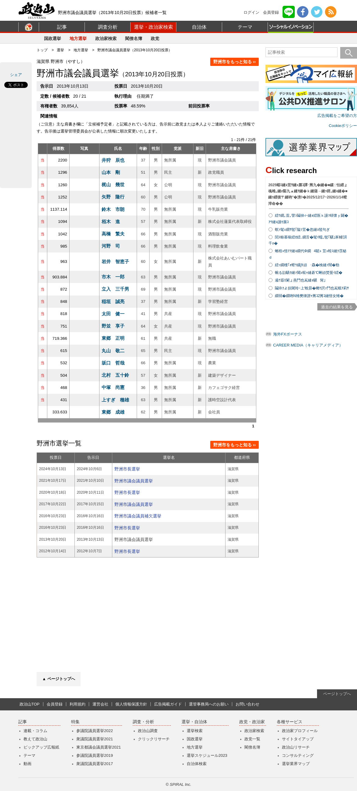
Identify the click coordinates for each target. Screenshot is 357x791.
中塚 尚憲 (113, 387)
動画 (27, 764)
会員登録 (271, 12)
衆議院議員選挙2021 (94, 739)
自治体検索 (197, 764)
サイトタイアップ (298, 739)
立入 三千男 (115, 289)
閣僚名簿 (133, 38)
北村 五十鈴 (115, 375)
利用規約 (77, 704)
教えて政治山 (35, 739)
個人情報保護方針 (131, 704)
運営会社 (100, 704)
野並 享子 (113, 325)
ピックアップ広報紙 (41, 747)
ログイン (251, 12)
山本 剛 (111, 172)
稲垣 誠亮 (113, 301)
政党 (155, 38)
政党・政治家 (252, 722)
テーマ (245, 27)
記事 (62, 27)
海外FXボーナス (287, 334)
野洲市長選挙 (127, 468)
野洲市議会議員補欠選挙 (137, 515)
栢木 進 (111, 221)
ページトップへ (337, 693)
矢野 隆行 (113, 196)
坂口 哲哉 (113, 362)
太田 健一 (113, 313)
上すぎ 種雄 (115, 399)
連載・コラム (35, 731)
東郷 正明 (113, 338)
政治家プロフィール (300, 731)
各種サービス (289, 722)
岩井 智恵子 (115, 261)
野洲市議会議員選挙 (133, 480)
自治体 (199, 27)
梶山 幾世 (113, 184)
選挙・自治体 (194, 722)
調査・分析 (143, 722)
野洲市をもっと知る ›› (234, 61)
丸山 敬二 (113, 350)
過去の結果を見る (337, 307)
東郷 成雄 (113, 412)
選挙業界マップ (296, 764)
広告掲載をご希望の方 (337, 115)
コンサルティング (298, 755)
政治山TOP (30, 704)
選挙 (60, 50)
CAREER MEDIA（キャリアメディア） (308, 345)
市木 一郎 (113, 276)
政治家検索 (106, 38)
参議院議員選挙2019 (94, 755)
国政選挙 (52, 38)
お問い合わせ (247, 704)
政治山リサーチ (296, 747)
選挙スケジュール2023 (207, 755)
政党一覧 (252, 739)
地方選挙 (78, 38)
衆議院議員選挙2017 (94, 764)
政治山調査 (148, 731)
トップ (42, 50)
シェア (16, 74)
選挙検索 (195, 731)
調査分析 (107, 27)
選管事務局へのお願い (209, 704)
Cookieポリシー (343, 125)
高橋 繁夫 (113, 233)
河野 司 (111, 246)
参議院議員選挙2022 (94, 731)
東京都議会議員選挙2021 (98, 747)
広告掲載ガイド (168, 704)
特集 (75, 722)
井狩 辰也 (113, 160)
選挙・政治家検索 (153, 27)
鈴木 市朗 (113, 209)
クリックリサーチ (154, 739)
